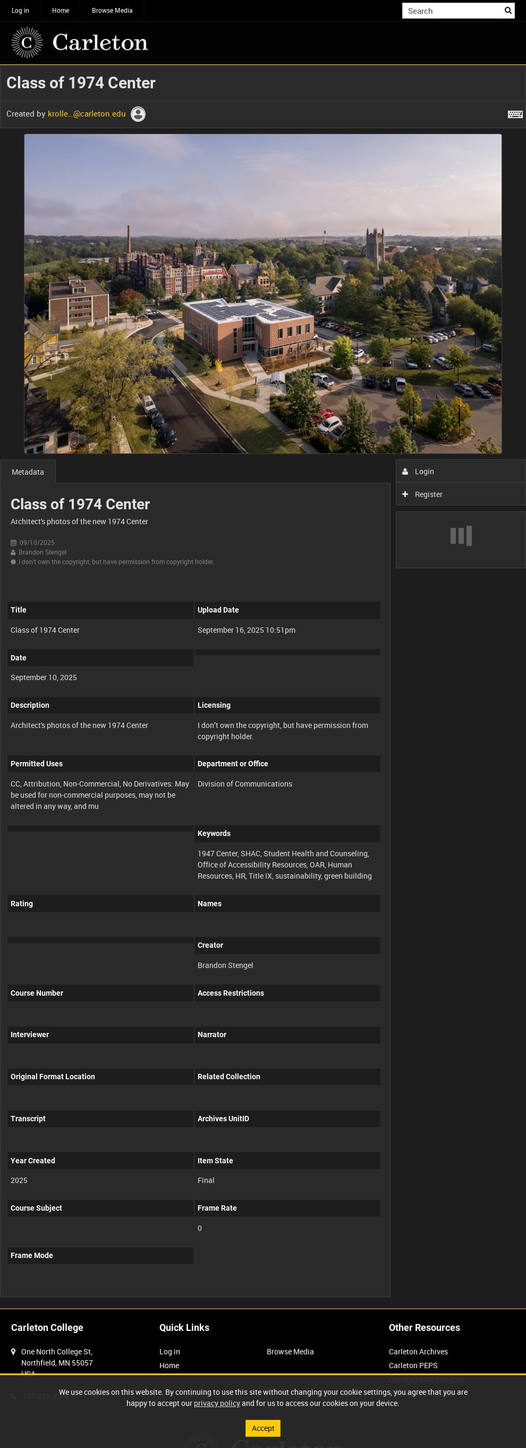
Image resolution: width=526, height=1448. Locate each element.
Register (422, 494)
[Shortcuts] (515, 112)
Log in (20, 10)
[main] (263, 687)
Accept (263, 1428)
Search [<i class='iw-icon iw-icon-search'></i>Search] (508, 9)
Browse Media (112, 10)
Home (60, 10)
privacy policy (217, 1403)
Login (418, 471)
